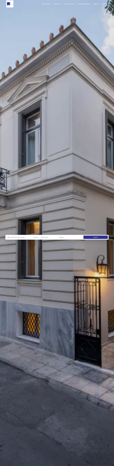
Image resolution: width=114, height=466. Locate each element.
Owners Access (69, 4)
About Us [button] (57, 4)
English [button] (96, 4)
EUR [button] (103, 4)
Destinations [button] (46, 4)
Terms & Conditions (83, 4)
